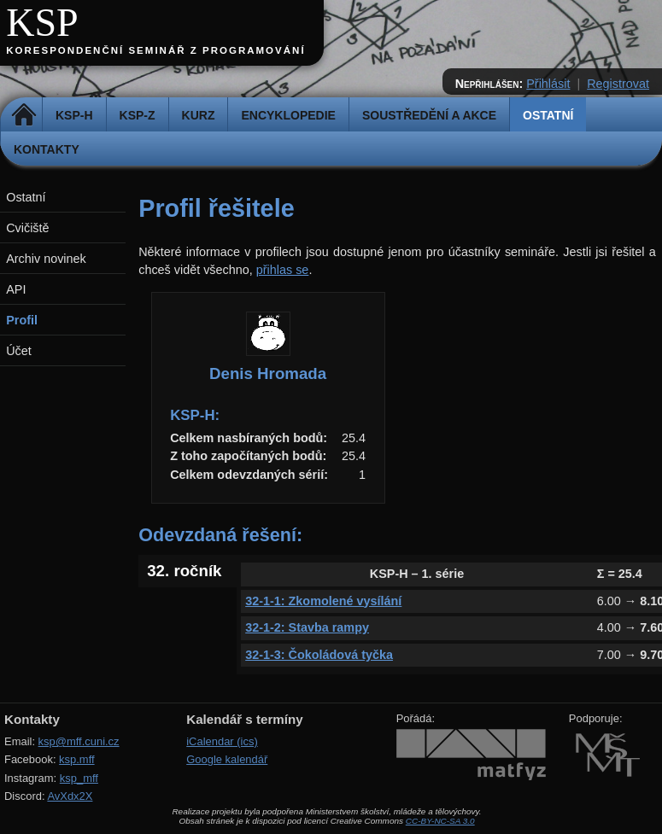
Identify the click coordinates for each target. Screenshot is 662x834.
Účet (19, 351)
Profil (22, 320)
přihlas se (282, 270)
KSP (42, 22)
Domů (23, 115)
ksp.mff (77, 759)
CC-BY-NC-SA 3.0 (440, 820)
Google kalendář (226, 759)
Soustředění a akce (429, 115)
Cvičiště (27, 228)
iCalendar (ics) (222, 741)
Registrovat (618, 83)
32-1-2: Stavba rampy (307, 627)
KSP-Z (137, 115)
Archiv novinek (46, 258)
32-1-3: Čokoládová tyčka (319, 655)
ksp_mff (79, 778)
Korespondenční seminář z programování (155, 50)
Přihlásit (548, 83)
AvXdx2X (69, 796)
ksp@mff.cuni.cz (79, 741)
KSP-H (74, 115)
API (16, 289)
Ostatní (548, 115)
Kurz (198, 115)
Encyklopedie (288, 115)
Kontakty (46, 149)
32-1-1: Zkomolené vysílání (323, 601)
